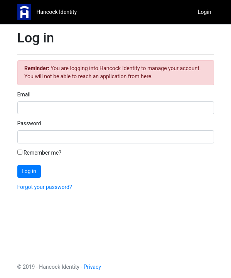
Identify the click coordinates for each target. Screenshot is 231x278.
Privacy (92, 267)
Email (24, 94)
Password (29, 123)
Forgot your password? (44, 187)
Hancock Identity (57, 12)
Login (204, 12)
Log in (29, 171)
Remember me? (39, 153)
